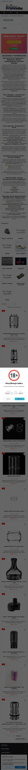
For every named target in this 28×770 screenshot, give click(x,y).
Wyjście (8, 399)
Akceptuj (19, 399)
